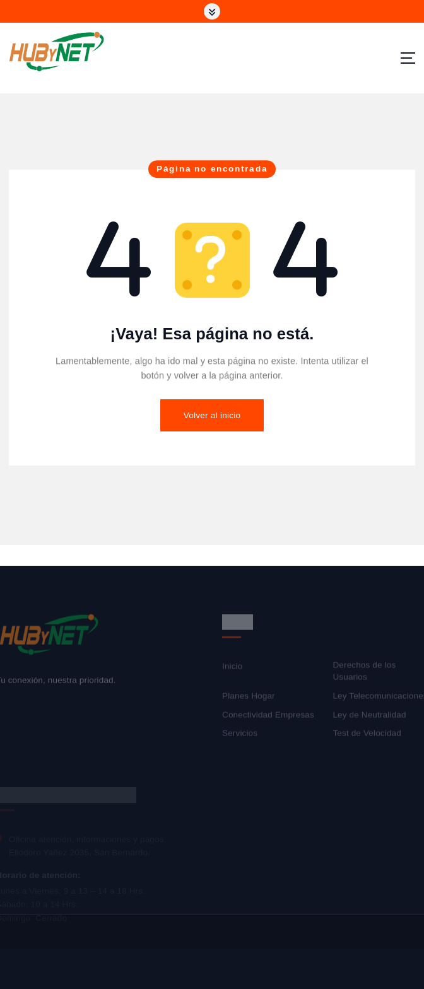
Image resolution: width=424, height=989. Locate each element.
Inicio (232, 669)
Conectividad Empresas (268, 717)
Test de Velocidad (367, 735)
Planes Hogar (248, 698)
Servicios (239, 735)
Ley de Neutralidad (369, 717)
